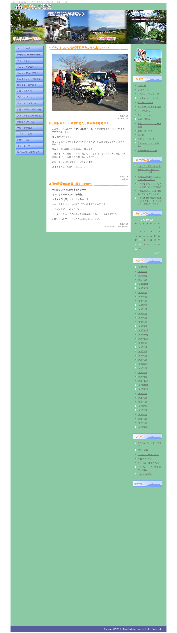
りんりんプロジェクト (29, 103)
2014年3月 (142, 318)
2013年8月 (142, 347)
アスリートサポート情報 (29, 115)
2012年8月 (142, 398)
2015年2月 (142, 280)
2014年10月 (143, 288)
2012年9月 (142, 393)
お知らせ (125, 179)
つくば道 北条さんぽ (148, 463)
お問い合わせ (29, 140)
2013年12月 (143, 330)
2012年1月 (142, 427)
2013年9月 (142, 343)
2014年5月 (142, 309)
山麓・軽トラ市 (29, 91)
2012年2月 (142, 423)
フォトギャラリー (122, 118)
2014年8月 (142, 297)
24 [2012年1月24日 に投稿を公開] (140, 244)
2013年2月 (142, 372)
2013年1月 (142, 377)
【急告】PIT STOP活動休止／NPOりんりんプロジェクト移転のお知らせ (149, 201)
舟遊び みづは (144, 459)
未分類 (141, 135)
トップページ (29, 48)
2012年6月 (142, 406)
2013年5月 (142, 360)
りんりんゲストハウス (29, 73)
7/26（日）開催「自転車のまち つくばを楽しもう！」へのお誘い (149, 169)
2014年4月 (142, 314)
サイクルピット (29, 61)
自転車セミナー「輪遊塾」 (29, 79)
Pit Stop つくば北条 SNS (29, 152)
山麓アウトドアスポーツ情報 (29, 109)
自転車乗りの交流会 (29, 85)
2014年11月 (143, 284)
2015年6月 (142, 267)
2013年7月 (142, 351)
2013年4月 (142, 364)
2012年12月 (143, 381)
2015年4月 (142, 271)
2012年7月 (142, 402)
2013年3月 (142, 368)
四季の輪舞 (143, 450)
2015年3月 (142, 276)
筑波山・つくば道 (29, 122)
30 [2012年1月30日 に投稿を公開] (136, 248)
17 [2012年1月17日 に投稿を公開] (140, 240)
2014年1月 (142, 326)
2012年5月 (142, 410)
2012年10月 (143, 389)
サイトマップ (29, 146)
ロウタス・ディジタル (148, 454)
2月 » (157, 253)
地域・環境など (29, 128)
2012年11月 (143, 385)
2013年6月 (142, 356)
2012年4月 (142, 415)
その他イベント (29, 97)
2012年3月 (142, 419)
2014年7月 (142, 301)
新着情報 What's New (29, 54)
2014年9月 (142, 292)
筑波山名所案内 (145, 474)
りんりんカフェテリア (29, 67)
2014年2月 (142, 322)
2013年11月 (143, 335)
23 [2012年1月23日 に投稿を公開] (136, 244)
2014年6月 (142, 305)
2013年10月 (143, 339)
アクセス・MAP (29, 134)
